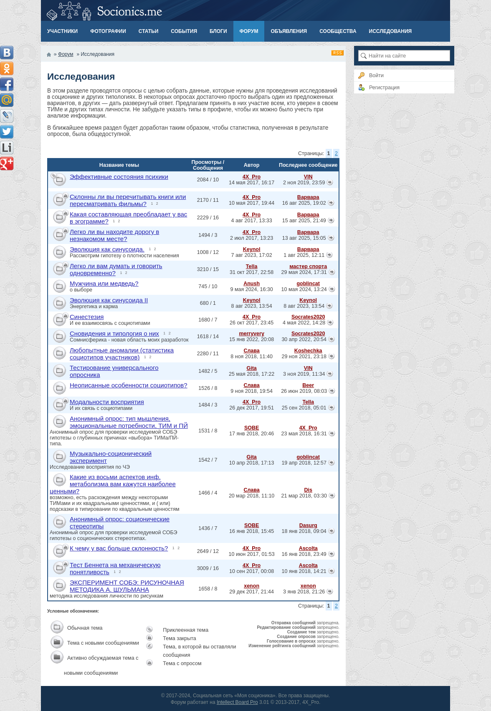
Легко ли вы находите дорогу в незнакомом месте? (114, 235)
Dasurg (308, 525)
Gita (251, 368)
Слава (251, 351)
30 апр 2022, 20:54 (303, 339)
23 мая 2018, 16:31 (304, 434)
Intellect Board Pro (237, 702)
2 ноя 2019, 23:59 (304, 183)
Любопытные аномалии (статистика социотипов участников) (122, 354)
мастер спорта (308, 266)
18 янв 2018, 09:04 (304, 531)
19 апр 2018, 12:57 (303, 463)
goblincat (308, 283)
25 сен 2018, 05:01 (304, 408)
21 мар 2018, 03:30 (304, 496)
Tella (252, 266)
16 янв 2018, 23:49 (304, 554)
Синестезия (87, 316)
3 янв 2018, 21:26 (304, 592)
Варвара (308, 197)
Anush (251, 283)
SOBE (251, 428)
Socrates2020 (308, 317)
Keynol (252, 249)
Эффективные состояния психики (119, 176)
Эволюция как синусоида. (107, 249)
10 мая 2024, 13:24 (304, 289)
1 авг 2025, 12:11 (303, 255)
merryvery (251, 334)
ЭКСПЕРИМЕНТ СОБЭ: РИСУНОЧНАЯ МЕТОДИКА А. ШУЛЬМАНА (127, 586)
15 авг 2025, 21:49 (304, 221)
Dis (308, 490)
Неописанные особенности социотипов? (128, 385)
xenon (251, 586)
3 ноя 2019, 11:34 (304, 374)
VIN (308, 177)
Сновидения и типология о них (114, 333)
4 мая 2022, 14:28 (304, 323)
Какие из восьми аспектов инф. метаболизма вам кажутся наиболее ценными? (113, 484)
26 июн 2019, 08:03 (304, 391)
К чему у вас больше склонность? (119, 548)
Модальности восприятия (107, 401)
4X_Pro (252, 177)
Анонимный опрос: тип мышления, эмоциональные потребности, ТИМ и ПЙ (129, 422)
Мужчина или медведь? (104, 283)
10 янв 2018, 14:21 (304, 571)
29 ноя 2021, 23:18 (303, 356)
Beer (308, 385)
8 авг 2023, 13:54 (303, 306)
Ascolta (308, 548)
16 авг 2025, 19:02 (304, 203)
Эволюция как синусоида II (109, 300)
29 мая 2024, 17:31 (304, 272)
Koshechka (308, 351)
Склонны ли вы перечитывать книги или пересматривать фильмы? (128, 200)
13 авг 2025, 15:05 (304, 238)
